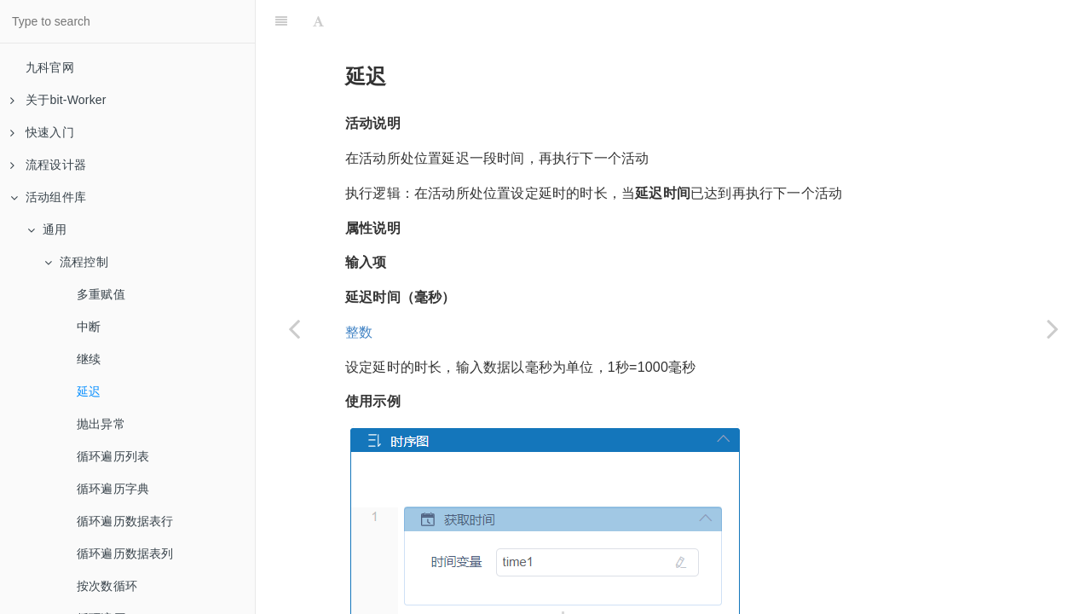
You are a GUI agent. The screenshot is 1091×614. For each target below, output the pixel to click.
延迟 (89, 391)
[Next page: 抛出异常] (1052, 328)
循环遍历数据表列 (125, 553)
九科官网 (50, 67)
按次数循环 (107, 586)
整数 (358, 289)
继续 (89, 359)
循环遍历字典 (113, 488)
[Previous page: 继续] (294, 328)
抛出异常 (101, 424)
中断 (89, 326)
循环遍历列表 (113, 456)
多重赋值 (101, 294)
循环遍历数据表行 (125, 521)
